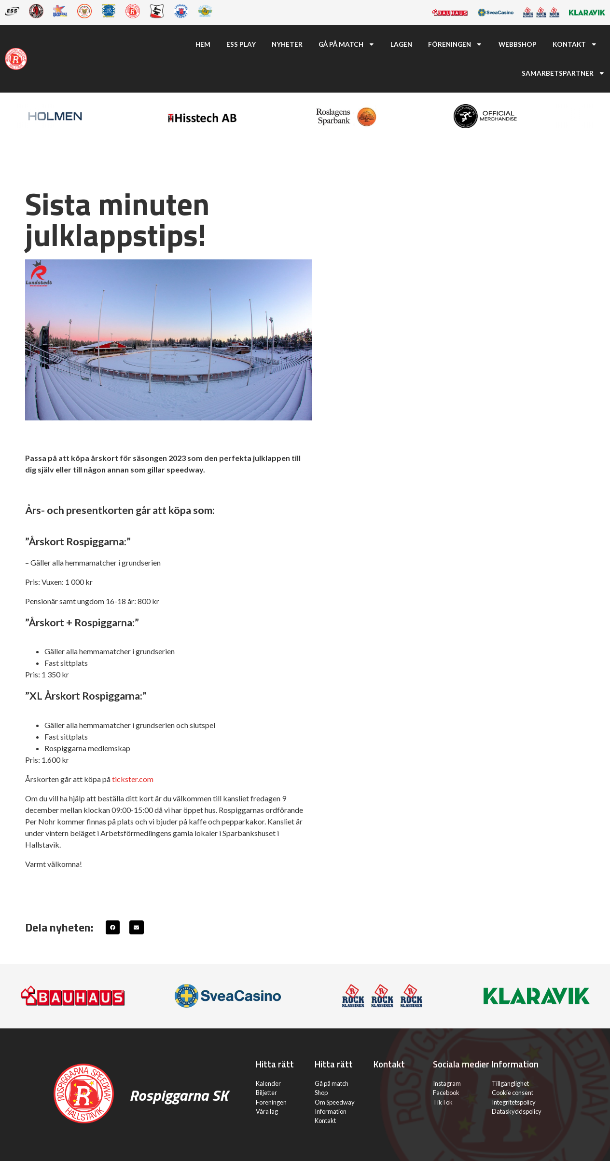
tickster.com (132, 778)
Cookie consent (512, 1092)
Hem (202, 44)
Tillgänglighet (510, 1083)
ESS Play (241, 44)
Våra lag (267, 1111)
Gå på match (347, 44)
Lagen (401, 44)
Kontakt (575, 44)
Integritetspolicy (514, 1102)
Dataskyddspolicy (516, 1111)
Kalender (268, 1083)
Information (331, 1111)
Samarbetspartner (563, 73)
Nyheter (287, 44)
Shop (321, 1092)
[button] (113, 927)
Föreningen (455, 44)
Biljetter (266, 1092)
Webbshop (518, 44)
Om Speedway (335, 1102)
